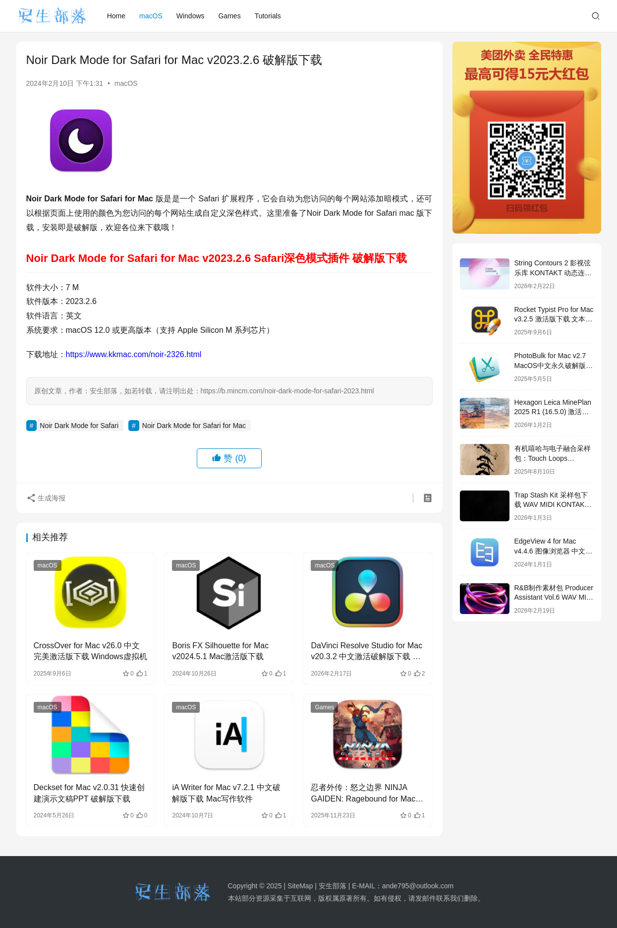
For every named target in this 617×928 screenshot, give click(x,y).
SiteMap (300, 886)
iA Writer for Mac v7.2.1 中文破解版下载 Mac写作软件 (226, 793)
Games (230, 16)
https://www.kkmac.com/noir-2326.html (134, 354)
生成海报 (46, 498)
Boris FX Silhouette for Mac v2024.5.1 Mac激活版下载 (220, 651)
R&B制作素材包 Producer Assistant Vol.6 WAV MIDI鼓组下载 (554, 597)
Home (116, 16)
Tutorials (268, 16)
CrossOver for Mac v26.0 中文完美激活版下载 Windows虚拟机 (90, 651)
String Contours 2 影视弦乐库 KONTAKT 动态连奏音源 (553, 272)
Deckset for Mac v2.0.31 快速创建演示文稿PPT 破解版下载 (89, 793)
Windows (190, 16)
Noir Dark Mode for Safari (79, 426)
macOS (151, 16)
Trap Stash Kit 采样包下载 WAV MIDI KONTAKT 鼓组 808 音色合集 (551, 504)
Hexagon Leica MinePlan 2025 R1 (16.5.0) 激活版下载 (553, 412)
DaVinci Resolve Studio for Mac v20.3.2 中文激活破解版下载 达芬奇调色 (366, 652)
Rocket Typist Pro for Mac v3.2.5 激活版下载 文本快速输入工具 (554, 319)
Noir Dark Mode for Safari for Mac (194, 426)
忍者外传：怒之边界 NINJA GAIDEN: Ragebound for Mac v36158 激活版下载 (363, 793)
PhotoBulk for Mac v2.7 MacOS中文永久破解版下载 (553, 365)
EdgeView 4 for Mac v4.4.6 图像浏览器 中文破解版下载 (553, 550)
